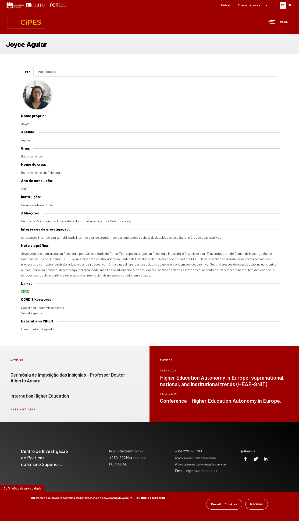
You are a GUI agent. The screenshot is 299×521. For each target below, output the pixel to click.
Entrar (225, 5)
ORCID (25, 291)
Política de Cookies (150, 498)
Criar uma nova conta (252, 5)
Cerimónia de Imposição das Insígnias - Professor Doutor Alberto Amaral (68, 377)
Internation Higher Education (40, 396)
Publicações (47, 71)
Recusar (256, 504)
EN (289, 5)
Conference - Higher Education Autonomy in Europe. (220, 400)
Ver (29, 73)
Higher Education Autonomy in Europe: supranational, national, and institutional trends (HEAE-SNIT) (222, 380)
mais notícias (23, 409)
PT (283, 5)
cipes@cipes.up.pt (201, 470)
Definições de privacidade (23, 488)
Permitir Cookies (224, 504)
